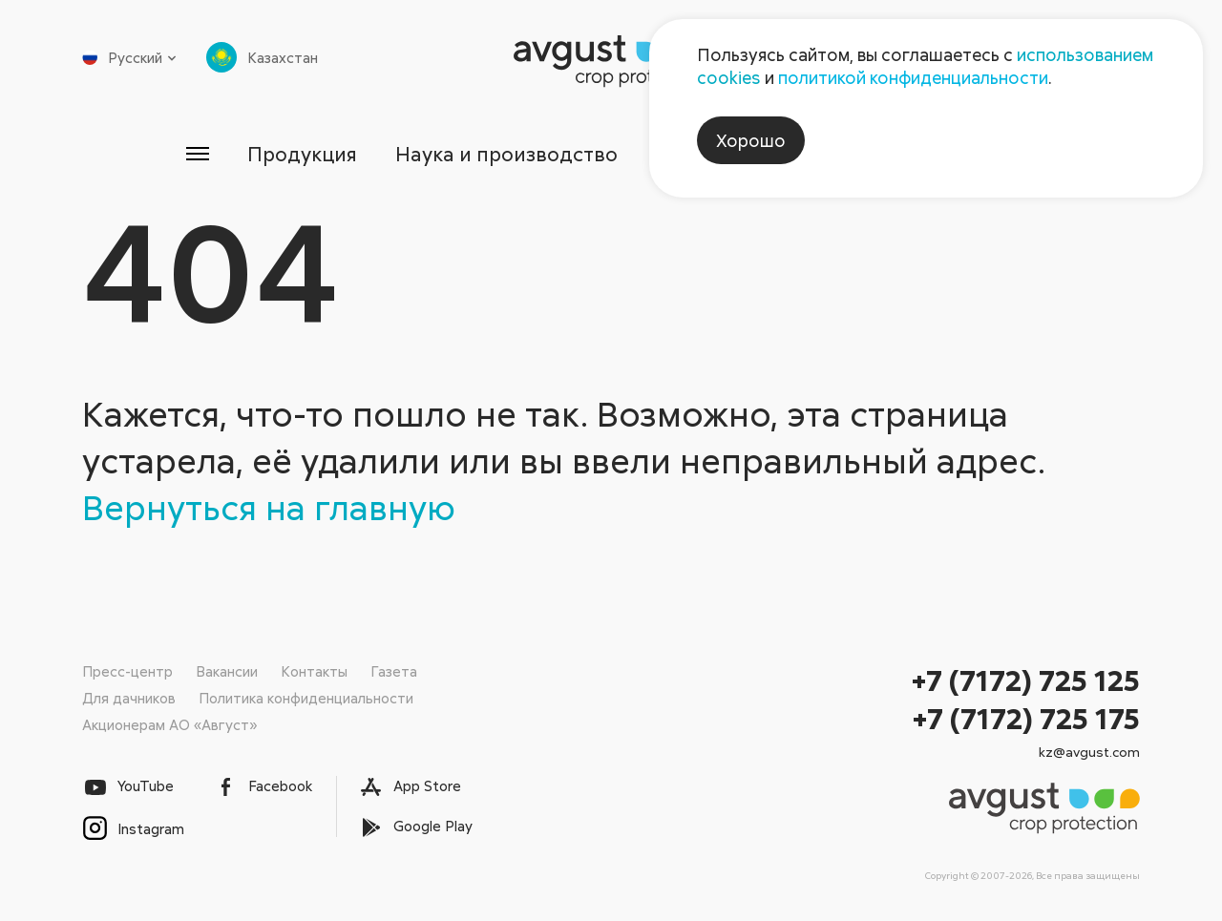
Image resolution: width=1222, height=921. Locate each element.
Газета (393, 671)
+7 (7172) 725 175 (1026, 718)
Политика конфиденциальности (306, 697)
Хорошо (751, 140)
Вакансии (227, 671)
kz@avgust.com (1089, 751)
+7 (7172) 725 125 (1026, 680)
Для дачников (129, 697)
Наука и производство (506, 153)
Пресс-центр (127, 671)
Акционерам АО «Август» (169, 724)
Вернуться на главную (268, 507)
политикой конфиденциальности (913, 77)
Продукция (302, 153)
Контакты (314, 671)
